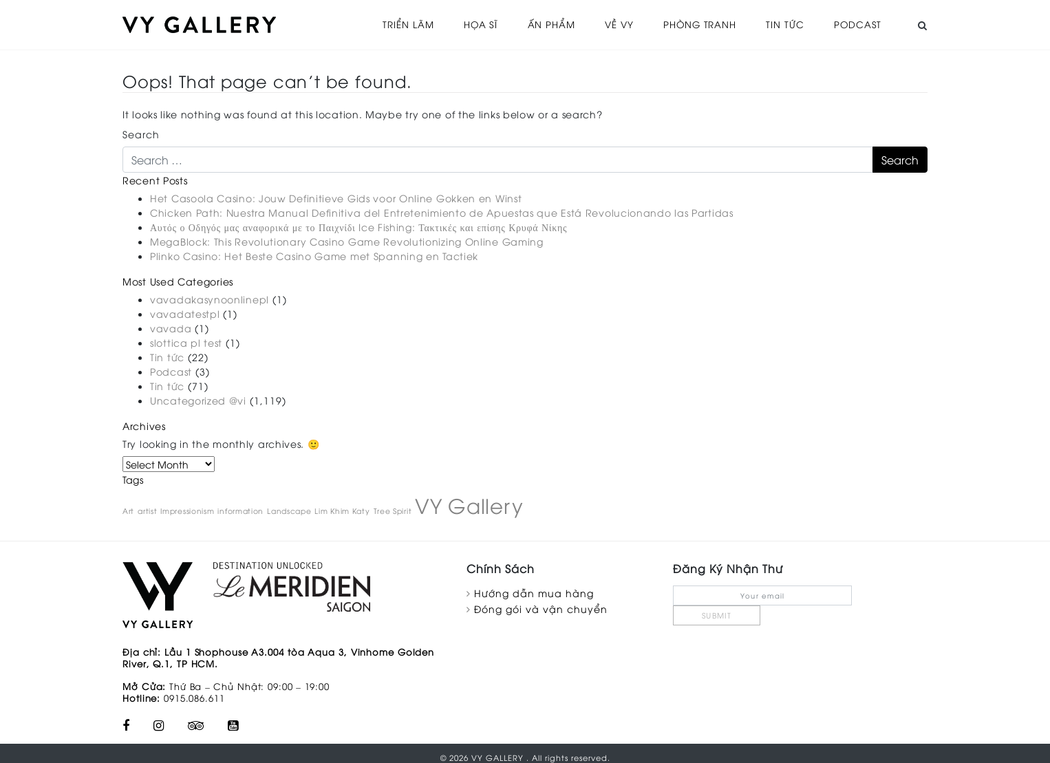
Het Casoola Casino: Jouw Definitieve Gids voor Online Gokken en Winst (336, 196)
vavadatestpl (184, 312)
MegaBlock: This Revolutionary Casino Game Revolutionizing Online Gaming (347, 239)
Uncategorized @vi (198, 398)
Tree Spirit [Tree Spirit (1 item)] (393, 509)
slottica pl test (186, 340)
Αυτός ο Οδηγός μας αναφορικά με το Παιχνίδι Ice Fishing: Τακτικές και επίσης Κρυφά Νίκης (358, 225)
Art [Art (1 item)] (128, 509)
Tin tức (783, 23)
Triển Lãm (401, 23)
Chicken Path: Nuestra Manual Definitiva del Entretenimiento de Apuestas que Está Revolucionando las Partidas (441, 210)
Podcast (856, 23)
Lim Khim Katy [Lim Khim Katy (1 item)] (341, 509)
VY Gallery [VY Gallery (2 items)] (469, 503)
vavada (170, 326)
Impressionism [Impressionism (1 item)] (187, 509)
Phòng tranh (697, 23)
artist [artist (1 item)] (147, 509)
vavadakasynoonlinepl (209, 297)
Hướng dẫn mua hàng (534, 591)
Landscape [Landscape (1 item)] (289, 509)
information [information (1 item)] (240, 509)
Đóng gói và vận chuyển (541, 607)
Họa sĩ (474, 23)
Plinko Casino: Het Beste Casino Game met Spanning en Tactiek (314, 254)
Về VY (615, 23)
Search (141, 132)
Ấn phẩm (546, 23)
